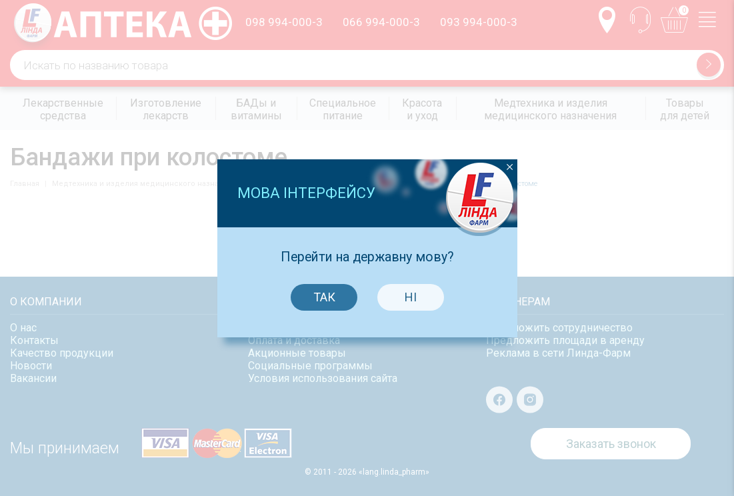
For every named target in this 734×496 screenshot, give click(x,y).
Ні (408, 292)
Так (321, 292)
